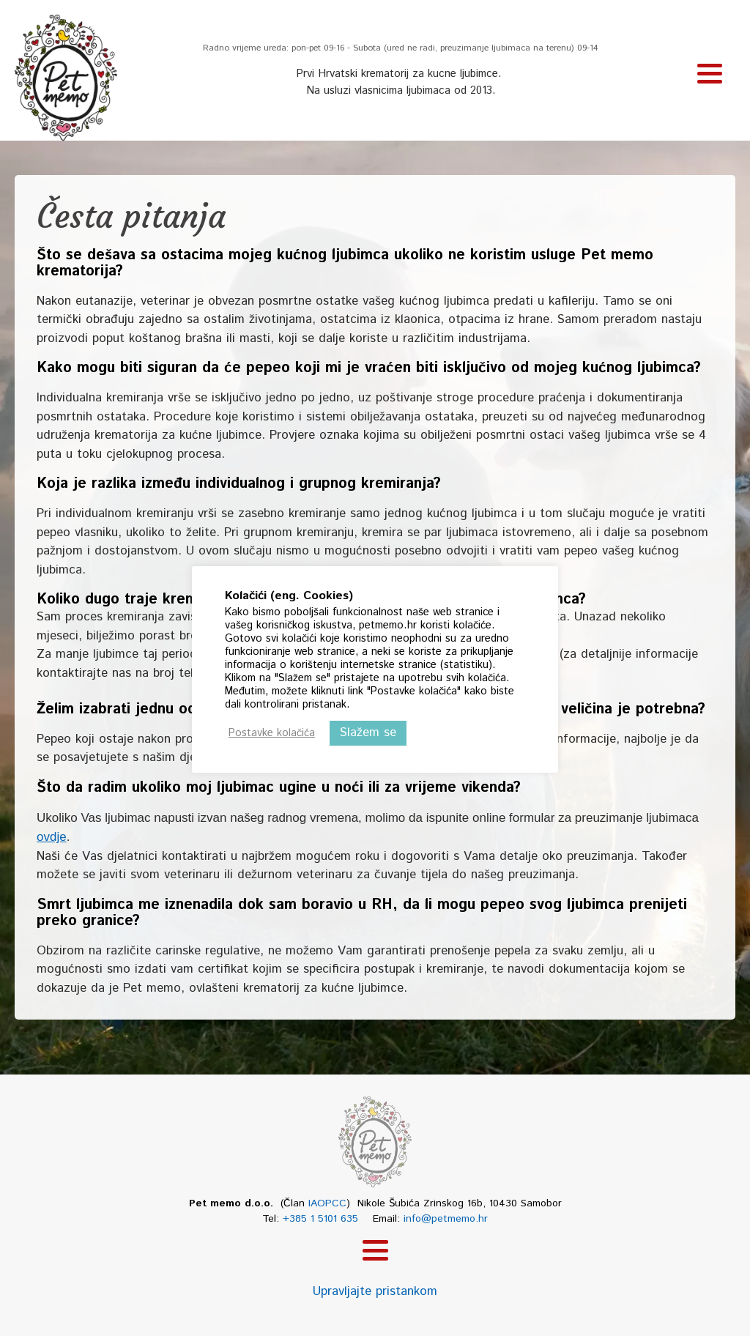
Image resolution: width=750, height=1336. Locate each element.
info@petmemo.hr (446, 1218)
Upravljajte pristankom (375, 1291)
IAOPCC (327, 1203)
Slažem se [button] (368, 732)
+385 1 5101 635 (320, 1218)
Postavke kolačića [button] (272, 733)
